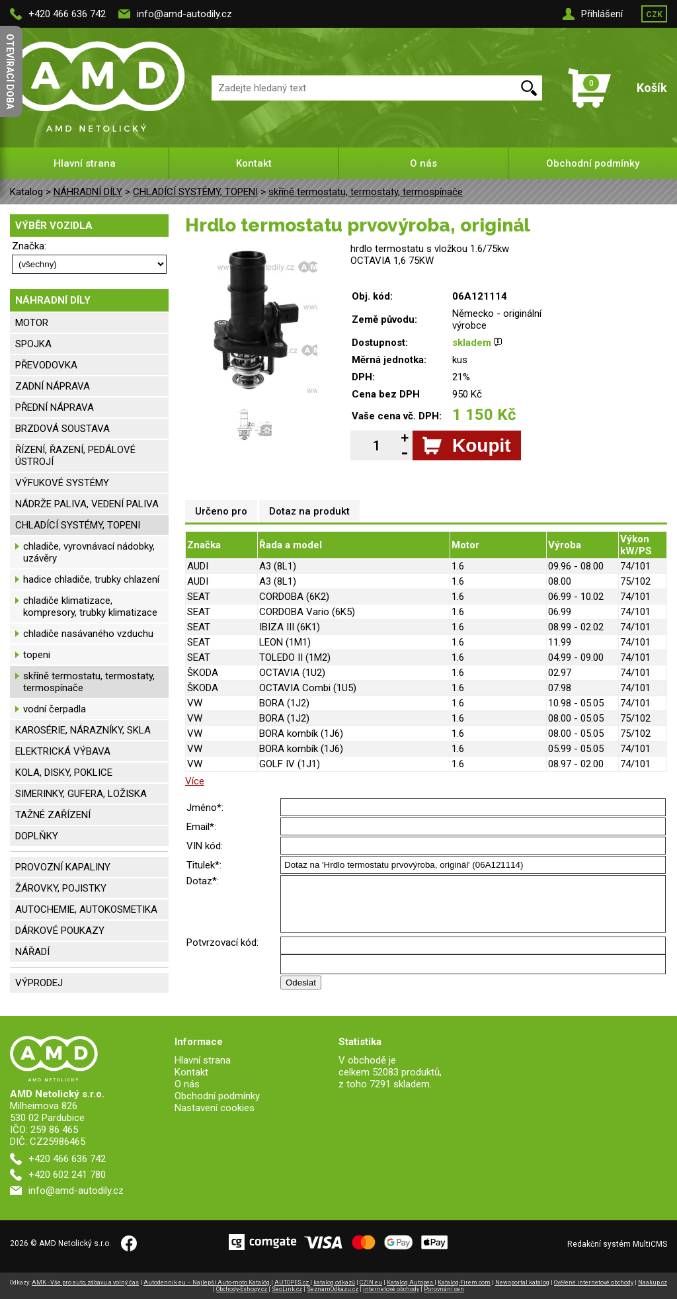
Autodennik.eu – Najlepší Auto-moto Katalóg (207, 1282)
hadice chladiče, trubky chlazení (91, 579)
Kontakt (254, 163)
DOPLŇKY (36, 836)
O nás (423, 163)
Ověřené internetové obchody (593, 1282)
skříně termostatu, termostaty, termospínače (365, 192)
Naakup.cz (652, 1282)
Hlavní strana (85, 163)
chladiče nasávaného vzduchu (88, 634)
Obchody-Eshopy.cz (242, 1289)
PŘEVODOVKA (46, 365)
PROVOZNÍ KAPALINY (62, 867)
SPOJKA (33, 344)
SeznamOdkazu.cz (332, 1289)
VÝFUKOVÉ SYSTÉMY (62, 483)
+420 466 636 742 (67, 14)
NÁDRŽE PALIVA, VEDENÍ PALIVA (87, 504)
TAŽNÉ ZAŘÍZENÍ (53, 815)
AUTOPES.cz (292, 1282)
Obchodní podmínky (592, 163)
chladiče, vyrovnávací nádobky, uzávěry (89, 552)
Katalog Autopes (410, 1282)
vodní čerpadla (54, 709)
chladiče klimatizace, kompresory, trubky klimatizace (90, 606)
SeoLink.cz (287, 1289)
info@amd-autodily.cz (184, 14)
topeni (36, 655)
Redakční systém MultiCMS (617, 1244)
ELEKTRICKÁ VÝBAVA (62, 751)
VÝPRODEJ (39, 983)
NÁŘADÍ (32, 952)
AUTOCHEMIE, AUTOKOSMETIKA (86, 909)
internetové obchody (391, 1289)
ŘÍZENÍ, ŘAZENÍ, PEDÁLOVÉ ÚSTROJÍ (75, 456)
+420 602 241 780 (67, 1175)
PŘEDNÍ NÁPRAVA (54, 407)
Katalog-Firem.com (464, 1282)
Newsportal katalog (522, 1282)
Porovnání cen (444, 1289)
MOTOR (31, 323)
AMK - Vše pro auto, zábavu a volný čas (85, 1282)
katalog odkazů (334, 1282)
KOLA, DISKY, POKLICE (63, 772)
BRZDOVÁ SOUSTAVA (62, 429)
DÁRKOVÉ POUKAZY (59, 931)
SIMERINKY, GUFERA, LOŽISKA (81, 794)
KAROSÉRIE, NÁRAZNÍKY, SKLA (83, 730)
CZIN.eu (371, 1282)
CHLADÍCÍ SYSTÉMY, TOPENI (195, 192)
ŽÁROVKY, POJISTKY (60, 888)
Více (194, 781)
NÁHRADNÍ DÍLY (88, 192)
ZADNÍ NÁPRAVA (52, 386)
